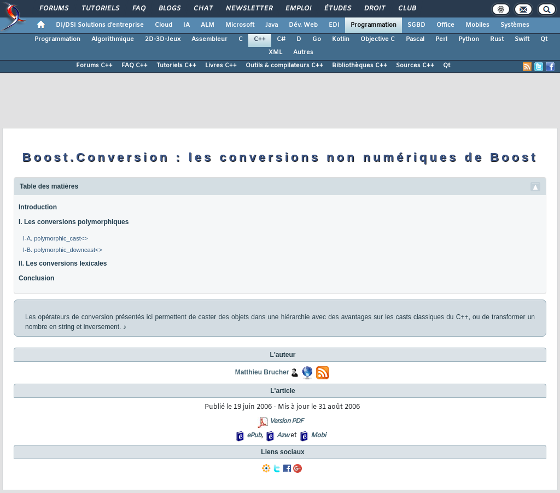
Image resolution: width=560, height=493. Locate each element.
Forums (53, 8)
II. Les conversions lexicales (63, 263)
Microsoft (239, 25)
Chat (202, 8)
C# (281, 39)
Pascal (415, 39)
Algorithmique (112, 39)
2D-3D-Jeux (162, 39)
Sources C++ (415, 65)
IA (186, 25)
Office (445, 25)
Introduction (38, 207)
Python (468, 39)
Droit (374, 8)
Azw (283, 435)
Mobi (318, 435)
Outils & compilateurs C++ (284, 65)
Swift (522, 39)
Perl (441, 39)
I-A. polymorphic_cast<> (55, 238)
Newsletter (248, 8)
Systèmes (514, 25)
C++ (260, 39)
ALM (207, 25)
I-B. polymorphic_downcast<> (62, 249)
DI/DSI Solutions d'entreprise (100, 25)
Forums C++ (94, 65)
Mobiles (477, 25)
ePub (254, 435)
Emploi (298, 8)
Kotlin (340, 39)
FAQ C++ (134, 65)
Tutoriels (100, 8)
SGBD (416, 25)
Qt (543, 39)
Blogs (169, 8)
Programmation (373, 25)
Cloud (163, 25)
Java (271, 25)
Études (337, 8)
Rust (497, 39)
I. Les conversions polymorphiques (74, 222)
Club (406, 8)
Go (316, 39)
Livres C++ (221, 65)
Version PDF (286, 421)
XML (275, 52)
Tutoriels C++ (176, 65)
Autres (303, 52)
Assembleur (209, 39)
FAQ (138, 8)
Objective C (377, 39)
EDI (334, 25)
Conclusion (36, 278)
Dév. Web (303, 25)
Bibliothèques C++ (359, 65)
